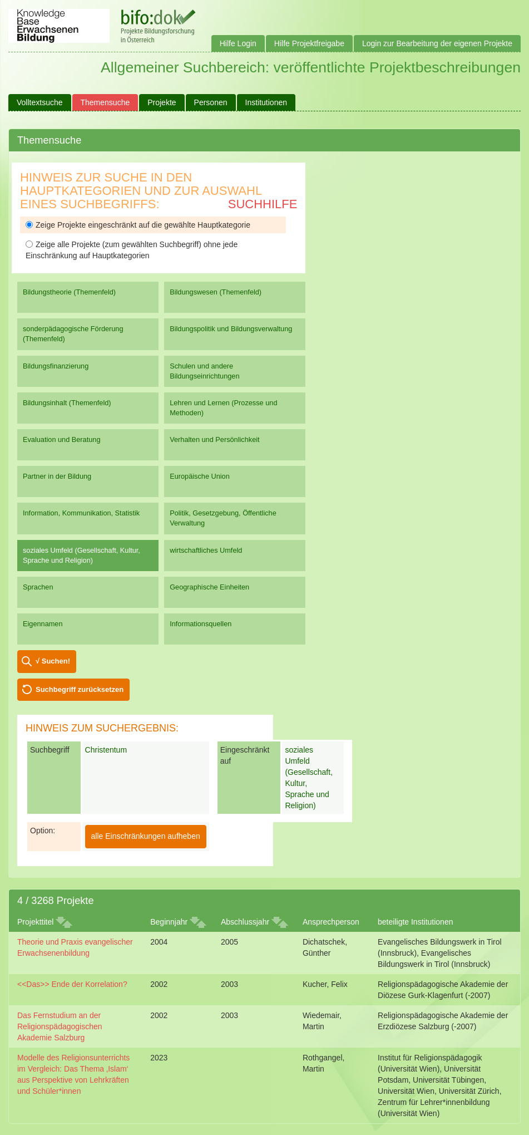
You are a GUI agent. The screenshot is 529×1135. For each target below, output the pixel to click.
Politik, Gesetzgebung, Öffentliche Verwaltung (223, 518)
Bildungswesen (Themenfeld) (215, 292)
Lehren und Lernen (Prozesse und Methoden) (223, 408)
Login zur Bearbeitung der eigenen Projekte (437, 43)
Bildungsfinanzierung (55, 366)
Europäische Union (200, 476)
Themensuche (105, 102)
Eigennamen (43, 624)
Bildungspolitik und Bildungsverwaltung (231, 329)
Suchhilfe (263, 204)
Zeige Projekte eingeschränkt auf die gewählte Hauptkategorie (138, 224)
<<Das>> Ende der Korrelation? (72, 984)
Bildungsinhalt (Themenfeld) (67, 403)
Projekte (161, 102)
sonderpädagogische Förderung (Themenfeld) (73, 334)
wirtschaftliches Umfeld (206, 550)
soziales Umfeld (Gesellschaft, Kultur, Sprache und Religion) (81, 555)
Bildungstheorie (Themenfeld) (69, 292)
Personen (211, 102)
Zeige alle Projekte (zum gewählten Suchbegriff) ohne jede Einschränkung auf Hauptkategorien (132, 250)
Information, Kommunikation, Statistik (81, 513)
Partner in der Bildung (57, 476)
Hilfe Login (238, 43)
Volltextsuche (40, 102)
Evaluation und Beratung (61, 439)
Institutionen (266, 102)
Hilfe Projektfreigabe (309, 43)
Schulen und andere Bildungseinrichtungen (204, 371)
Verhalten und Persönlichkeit (214, 439)
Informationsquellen (200, 624)
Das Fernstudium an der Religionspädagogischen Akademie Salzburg (59, 1026)
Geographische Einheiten (209, 587)
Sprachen (38, 587)
